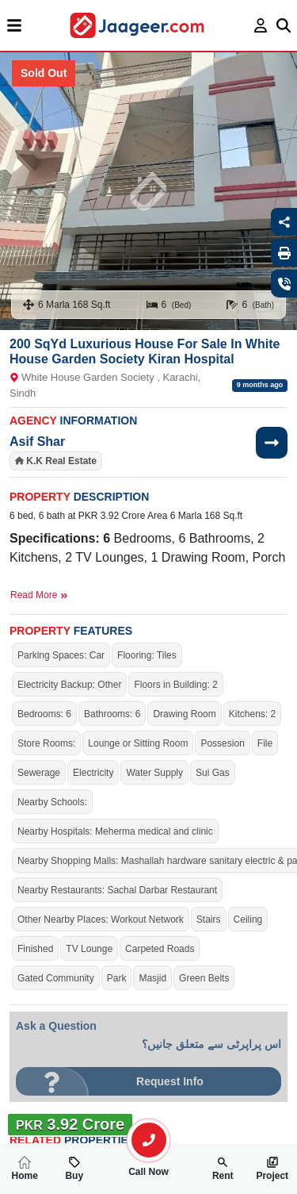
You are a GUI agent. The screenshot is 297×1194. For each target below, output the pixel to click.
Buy (74, 1168)
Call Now (149, 1165)
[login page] (261, 25)
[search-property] (149, 1140)
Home (25, 1168)
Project (272, 1168)
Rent (223, 1168)
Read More (39, 595)
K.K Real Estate (61, 460)
